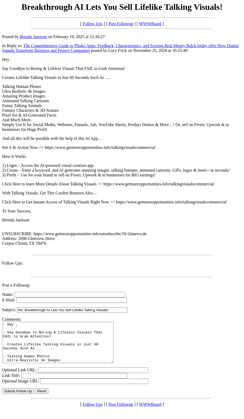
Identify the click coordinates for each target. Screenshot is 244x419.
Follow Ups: (12, 263)
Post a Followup (16, 285)
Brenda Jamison (33, 36)
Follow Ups (92, 23)
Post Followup (121, 23)
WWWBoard (150, 23)
